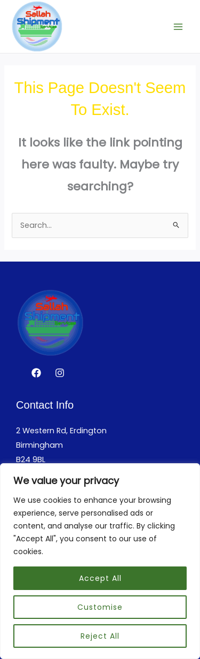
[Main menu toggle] (178, 27)
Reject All (100, 636)
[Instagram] (60, 373)
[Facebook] (36, 373)
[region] (100, 561)
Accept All (100, 578)
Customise (100, 607)
